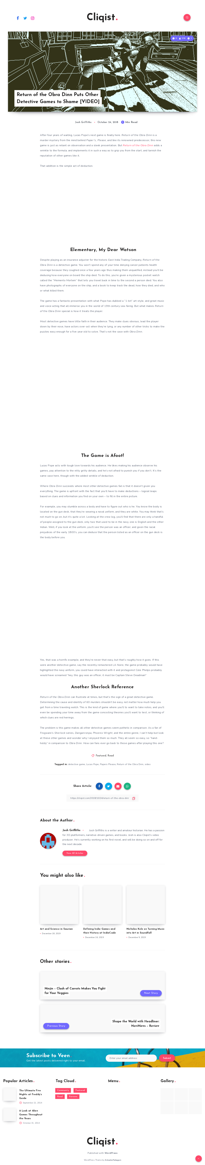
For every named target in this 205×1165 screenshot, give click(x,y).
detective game (76, 764)
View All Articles (74, 853)
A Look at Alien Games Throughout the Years (30, 1115)
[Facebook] (18, 17)
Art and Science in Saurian (56, 929)
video (148, 764)
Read (111, 756)
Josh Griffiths (71, 830)
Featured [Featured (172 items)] (80, 1090)
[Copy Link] (102, 798)
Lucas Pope (92, 764)
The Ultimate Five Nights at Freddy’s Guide (30, 1094)
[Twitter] (25, 17)
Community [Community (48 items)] (63, 1090)
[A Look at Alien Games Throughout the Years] (9, 1114)
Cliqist (102, 18)
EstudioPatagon (113, 1160)
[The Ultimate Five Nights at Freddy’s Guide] (9, 1094)
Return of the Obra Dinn (130, 764)
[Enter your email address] (131, 1058)
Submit (167, 1058)
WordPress (111, 1153)
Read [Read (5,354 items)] (60, 1096)
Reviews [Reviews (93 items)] (73, 1096)
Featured (101, 756)
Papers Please (108, 764)
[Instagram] (33, 17)
